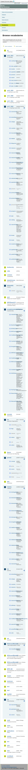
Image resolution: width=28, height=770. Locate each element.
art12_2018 (10, 90)
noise (8, 725)
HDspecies (13, 143)
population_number (13, 71)
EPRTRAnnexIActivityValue (13, 352)
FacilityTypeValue (13, 358)
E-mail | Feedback (6, 765)
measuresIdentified (13, 152)
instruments (13, 563)
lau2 (8, 690)
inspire (9, 676)
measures (13, 148)
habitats (13, 138)
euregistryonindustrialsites (11, 309)
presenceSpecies (13, 198)
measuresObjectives (13, 600)
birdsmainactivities (13, 497)
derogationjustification (13, 522)
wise (8, 750)
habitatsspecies (13, 559)
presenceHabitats (13, 192)
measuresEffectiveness (13, 591)
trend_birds (13, 80)
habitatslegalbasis (13, 533)
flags (12, 428)
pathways (13, 605)
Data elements (5, 19)
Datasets (4, 14)
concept (13, 461)
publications (10, 731)
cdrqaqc (13, 121)
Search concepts (19, 46)
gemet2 (9, 457)
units (12, 633)
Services (4, 27)
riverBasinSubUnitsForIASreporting (13, 618)
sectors (13, 714)
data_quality (13, 66)
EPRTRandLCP (11, 302)
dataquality (10, 285)
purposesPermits (13, 609)
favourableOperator (13, 133)
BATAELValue (13, 328)
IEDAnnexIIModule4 (11, 662)
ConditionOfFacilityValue (13, 335)
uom (8, 745)
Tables (3, 17)
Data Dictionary (12, 9)
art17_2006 (10, 95)
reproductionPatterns (13, 614)
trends (12, 240)
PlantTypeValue (13, 389)
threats (12, 235)
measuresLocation (13, 157)
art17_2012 (10, 101)
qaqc (12, 216)
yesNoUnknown (13, 259)
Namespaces (5, 30)
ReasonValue (13, 393)
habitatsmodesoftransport (13, 552)
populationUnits (13, 182)
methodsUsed (13, 178)
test (8, 741)
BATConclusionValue (13, 331)
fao (8, 419)
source (12, 469)
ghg (8, 481)
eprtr (8, 297)
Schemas (4, 22)
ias (8, 569)
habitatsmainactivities (13, 539)
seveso (9, 736)
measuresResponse (13, 173)
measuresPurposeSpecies (13, 168)
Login (17, 3)
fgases (9, 452)
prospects (13, 211)
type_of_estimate (13, 83)
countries (13, 128)
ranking (13, 219)
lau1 (8, 686)
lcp (8, 699)
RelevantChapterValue (13, 401)
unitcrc (12, 445)
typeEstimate (13, 249)
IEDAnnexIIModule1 (11, 643)
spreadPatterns (13, 629)
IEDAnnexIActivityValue (13, 361)
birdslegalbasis (13, 492)
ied (8, 638)
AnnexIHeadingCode (13, 649)
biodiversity (10, 267)
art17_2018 (10, 106)
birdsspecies (13, 517)
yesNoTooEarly (13, 254)
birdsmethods (13, 503)
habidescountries (13, 527)
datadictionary (11, 280)
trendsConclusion (13, 244)
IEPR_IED (10, 669)
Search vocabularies (8, 46)
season (12, 77)
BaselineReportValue (13, 325)
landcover (10, 681)
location (13, 69)
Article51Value (13, 314)
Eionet (7, 9)
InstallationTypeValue (13, 369)
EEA (8, 1)
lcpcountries (13, 704)
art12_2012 (10, 55)
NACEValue (13, 373)
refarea (12, 437)
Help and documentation (7, 12)
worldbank (10, 756)
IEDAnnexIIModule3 (11, 655)
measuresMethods (13, 595)
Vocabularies (5, 25)
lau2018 (9, 694)
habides (9, 487)
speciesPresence (13, 624)
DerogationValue (13, 346)
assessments (13, 111)
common (9, 275)
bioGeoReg (13, 117)
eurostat (9, 414)
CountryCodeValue (13, 341)
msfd (8, 720)
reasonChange (13, 224)
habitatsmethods (13, 545)
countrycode (13, 60)
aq (8, 50)
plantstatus (13, 709)
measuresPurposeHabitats (13, 162)
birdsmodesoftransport (13, 510)
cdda (8, 271)
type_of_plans (13, 86)
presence (13, 74)
